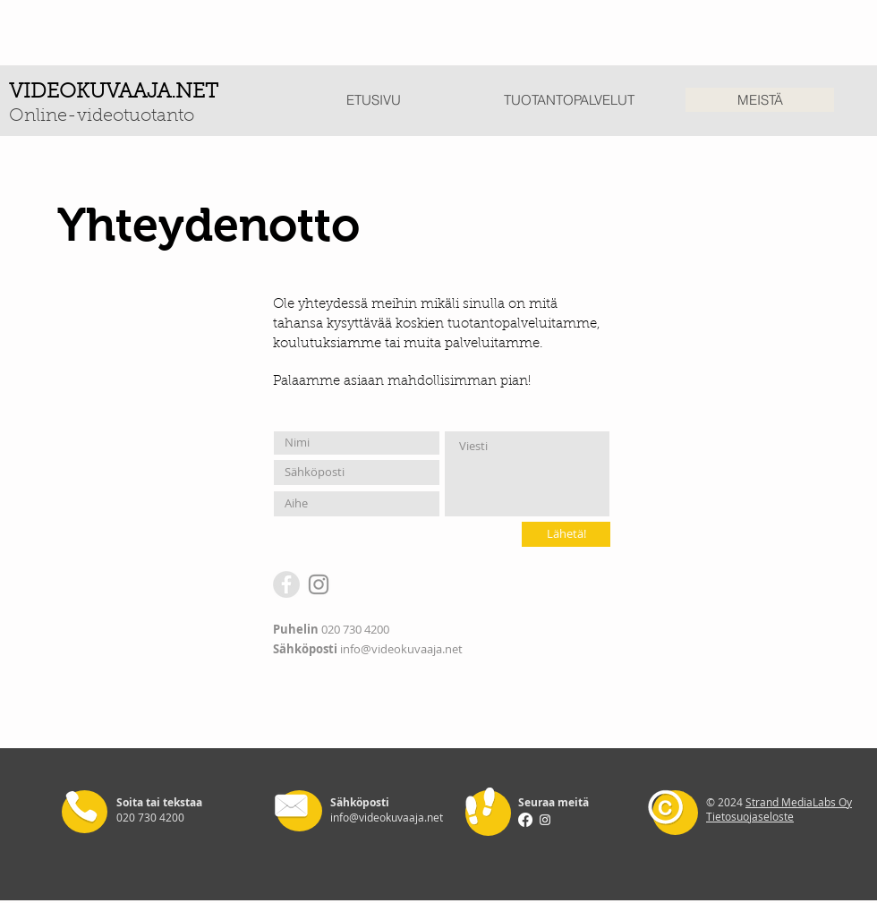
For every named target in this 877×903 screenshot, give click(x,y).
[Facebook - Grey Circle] (286, 584)
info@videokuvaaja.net (401, 649)
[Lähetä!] (566, 534)
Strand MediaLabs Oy (798, 802)
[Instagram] (318, 584)
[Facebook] (525, 820)
